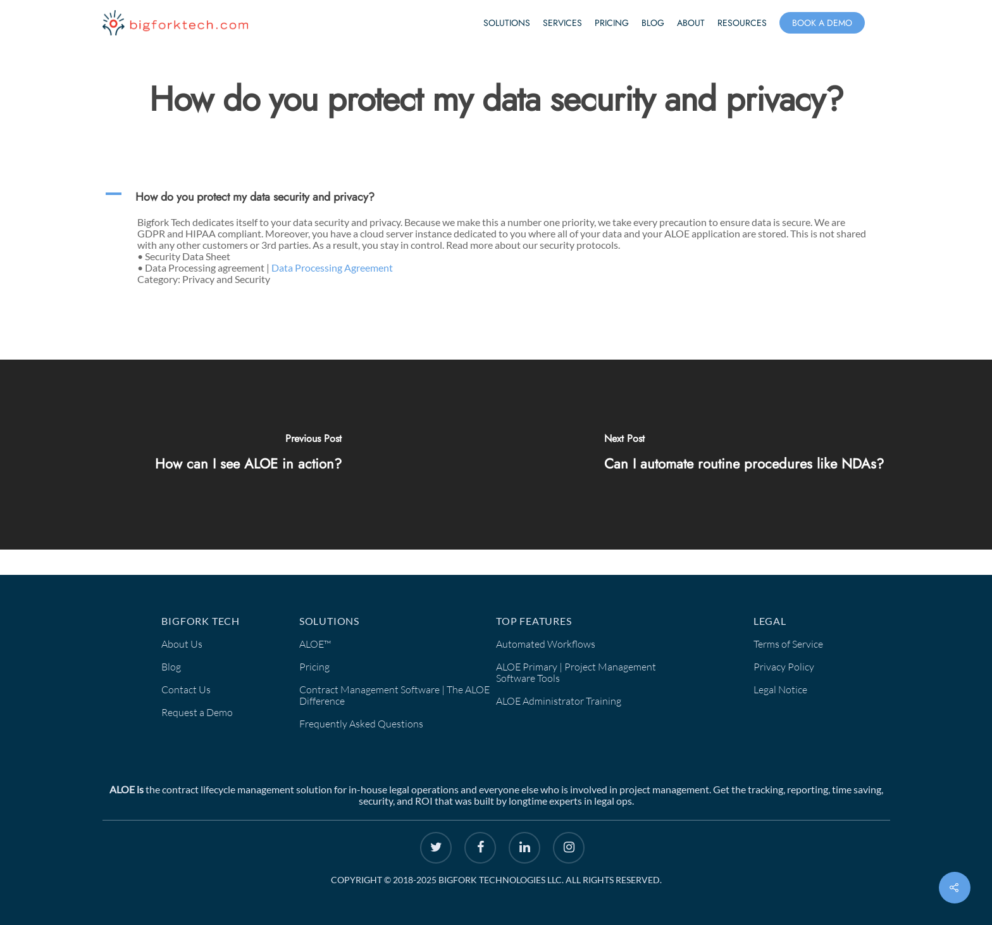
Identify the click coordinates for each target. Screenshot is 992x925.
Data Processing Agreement (332, 267)
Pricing (612, 22)
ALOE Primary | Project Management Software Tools (576, 672)
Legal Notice (780, 689)
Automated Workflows (545, 644)
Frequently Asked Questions (361, 723)
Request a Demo (197, 712)
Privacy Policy (783, 666)
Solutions (506, 22)
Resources (742, 22)
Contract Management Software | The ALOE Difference (394, 695)
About (691, 22)
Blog (653, 22)
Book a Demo (822, 22)
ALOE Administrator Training (558, 701)
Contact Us (186, 689)
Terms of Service (788, 644)
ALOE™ (315, 644)
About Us (181, 644)
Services (562, 22)
